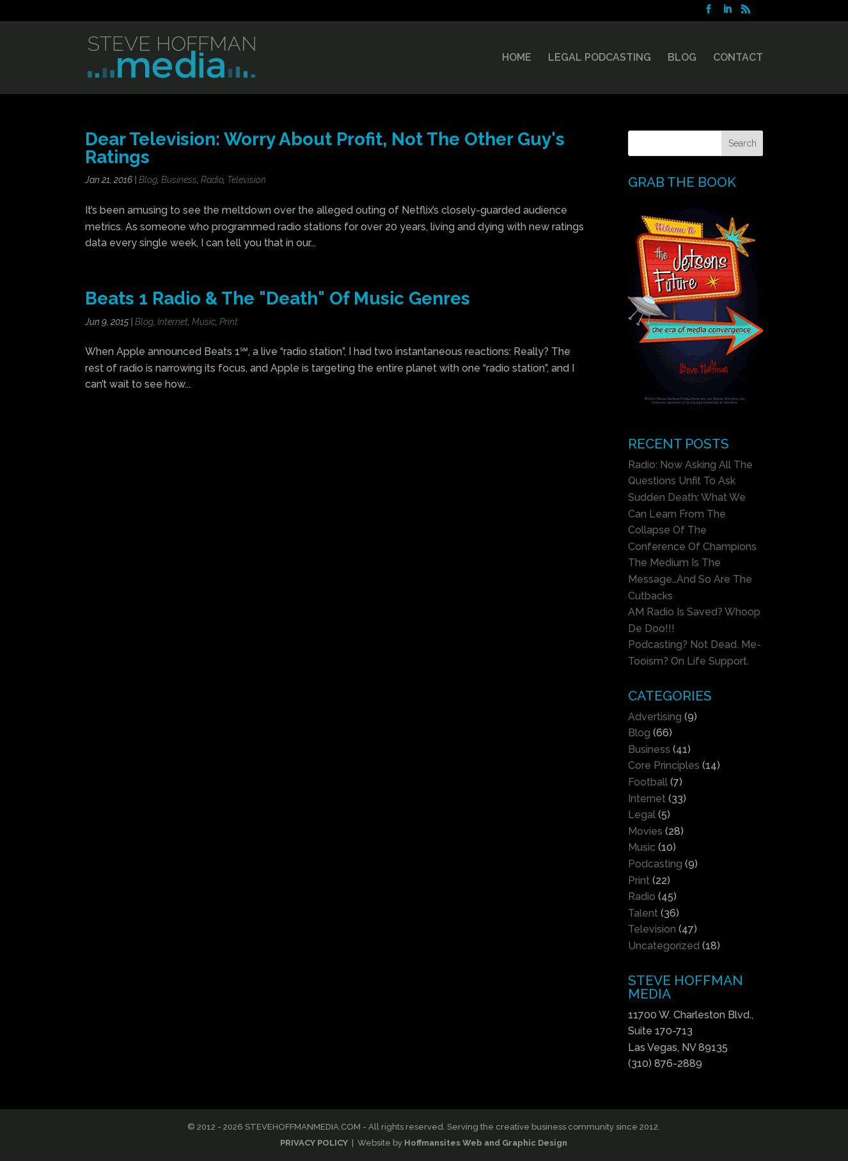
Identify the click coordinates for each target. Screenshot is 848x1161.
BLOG (682, 58)
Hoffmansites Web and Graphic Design (485, 1143)
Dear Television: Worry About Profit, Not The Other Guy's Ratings (325, 148)
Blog (148, 180)
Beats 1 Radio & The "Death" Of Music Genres (277, 298)
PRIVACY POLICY (314, 1143)
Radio (212, 180)
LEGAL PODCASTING (599, 58)
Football (648, 782)
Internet (172, 322)
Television (246, 180)
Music (204, 322)
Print (228, 322)
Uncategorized (664, 946)
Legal (642, 815)
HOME (516, 58)
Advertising (655, 717)
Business (179, 180)
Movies (645, 831)
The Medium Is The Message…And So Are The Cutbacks (690, 579)
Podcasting (655, 864)
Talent (643, 913)
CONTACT (738, 58)
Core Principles (664, 765)
